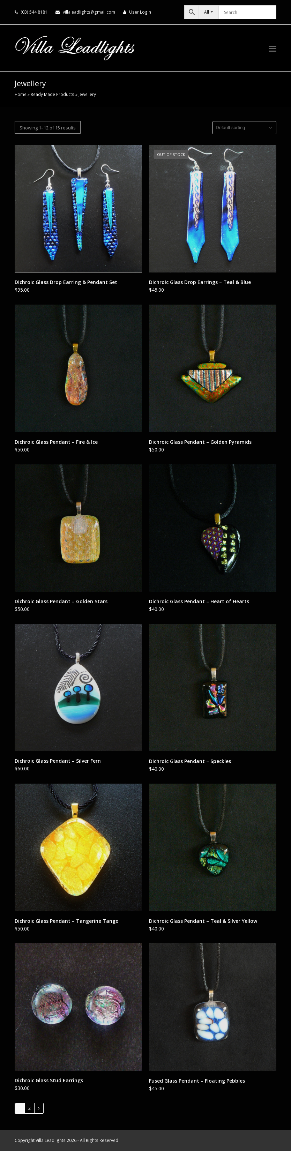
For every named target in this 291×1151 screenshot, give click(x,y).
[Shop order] (244, 127)
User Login (140, 12)
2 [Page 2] (29, 1108)
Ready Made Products (52, 94)
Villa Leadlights (51, 1140)
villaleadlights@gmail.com (89, 12)
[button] (272, 48)
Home (21, 94)
